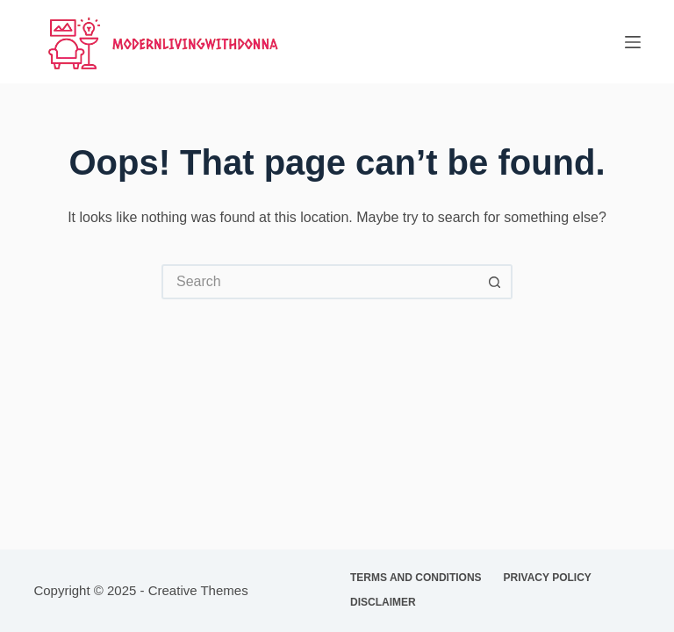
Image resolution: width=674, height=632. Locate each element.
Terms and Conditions (416, 577)
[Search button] (495, 281)
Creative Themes (198, 590)
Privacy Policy (548, 577)
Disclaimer (383, 602)
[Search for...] (319, 281)
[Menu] (633, 42)
